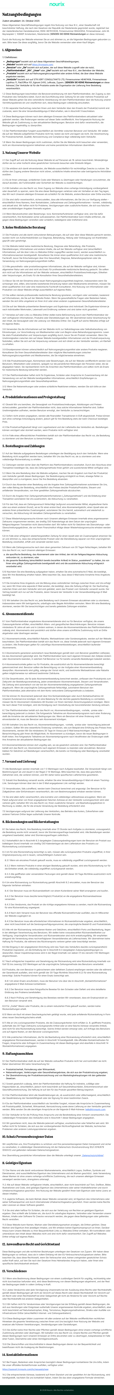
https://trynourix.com (42, 64)
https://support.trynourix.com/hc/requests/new (25, 1369)
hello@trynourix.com (95, 1109)
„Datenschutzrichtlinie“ (93, 1155)
